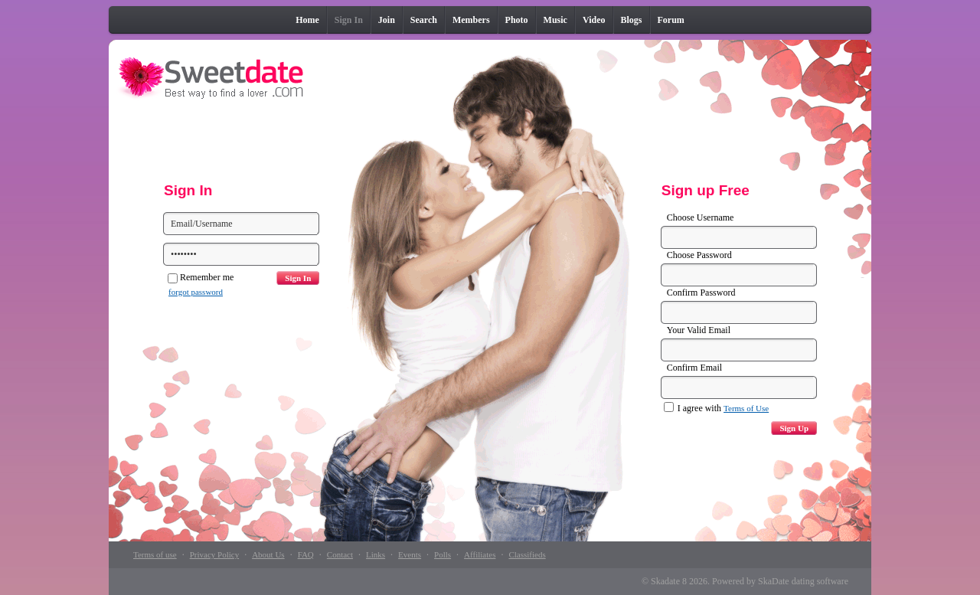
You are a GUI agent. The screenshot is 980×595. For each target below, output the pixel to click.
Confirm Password (701, 292)
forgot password (195, 291)
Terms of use (155, 554)
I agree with (716, 408)
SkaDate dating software (803, 581)
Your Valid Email (698, 330)
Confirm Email (694, 367)
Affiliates (479, 554)
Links (375, 554)
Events (409, 554)
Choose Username (700, 217)
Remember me (201, 277)
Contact (340, 554)
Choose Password (699, 255)
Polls (442, 554)
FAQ (306, 554)
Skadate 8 (669, 581)
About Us (268, 554)
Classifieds (526, 554)
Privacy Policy (214, 554)
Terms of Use (746, 408)
